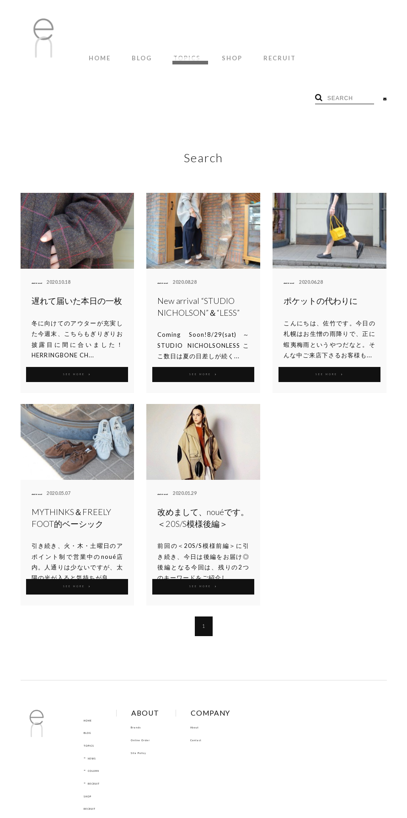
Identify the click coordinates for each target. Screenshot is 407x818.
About (222, 681)
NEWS (96, 711)
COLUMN (101, 724)
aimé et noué (46, 236)
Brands (155, 681)
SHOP (203, 54)
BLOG (129, 54)
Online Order (164, 693)
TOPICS (166, 54)
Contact (225, 693)
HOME (96, 54)
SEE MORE (77, 327)
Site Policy (160, 706)
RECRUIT (242, 54)
